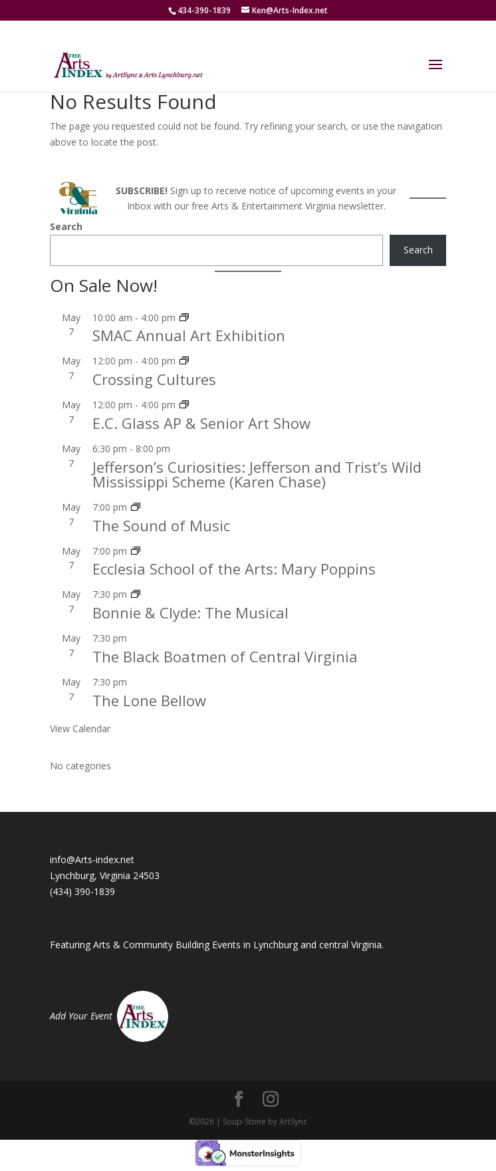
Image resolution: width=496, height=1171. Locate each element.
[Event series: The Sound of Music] (135, 507)
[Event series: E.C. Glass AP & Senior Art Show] (184, 404)
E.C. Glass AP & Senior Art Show (201, 423)
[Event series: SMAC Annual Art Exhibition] (184, 317)
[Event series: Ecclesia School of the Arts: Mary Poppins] (135, 551)
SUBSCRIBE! (142, 190)
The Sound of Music (161, 525)
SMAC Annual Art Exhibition (188, 335)
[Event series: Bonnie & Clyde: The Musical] (135, 594)
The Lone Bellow (149, 700)
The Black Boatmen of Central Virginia (225, 656)
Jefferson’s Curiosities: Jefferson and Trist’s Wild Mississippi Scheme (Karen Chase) (257, 474)
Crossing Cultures (154, 379)
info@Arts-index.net (92, 859)
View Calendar (80, 728)
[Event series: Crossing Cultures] (184, 360)
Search (66, 226)
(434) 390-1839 (82, 891)
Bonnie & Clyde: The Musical (190, 612)
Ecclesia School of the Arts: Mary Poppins (234, 569)
